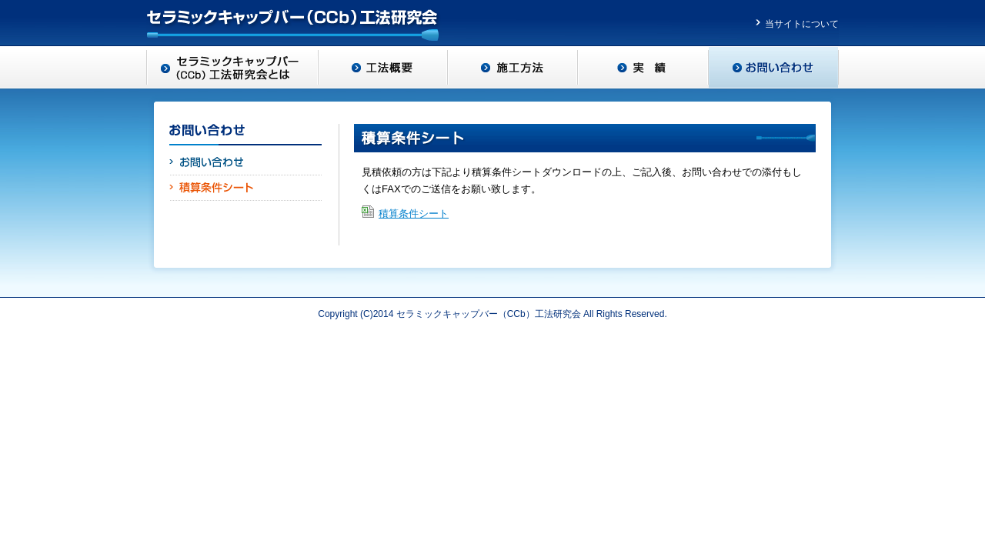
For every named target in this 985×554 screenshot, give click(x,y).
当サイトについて (802, 23)
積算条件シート (414, 213)
